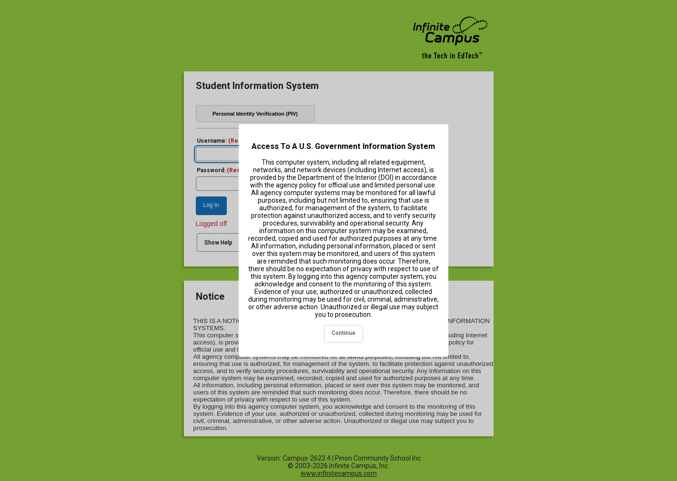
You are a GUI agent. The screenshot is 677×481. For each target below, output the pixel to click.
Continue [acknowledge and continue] (343, 333)
